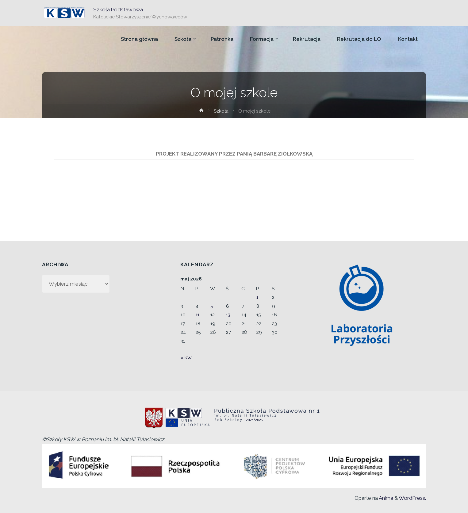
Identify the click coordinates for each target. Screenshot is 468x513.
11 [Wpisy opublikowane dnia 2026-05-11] (197, 315)
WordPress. (412, 498)
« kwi (186, 357)
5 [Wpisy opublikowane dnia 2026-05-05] (211, 306)
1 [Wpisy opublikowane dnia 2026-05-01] (257, 297)
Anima (385, 498)
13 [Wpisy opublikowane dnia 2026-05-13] (228, 315)
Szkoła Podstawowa (118, 9)
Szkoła (221, 111)
